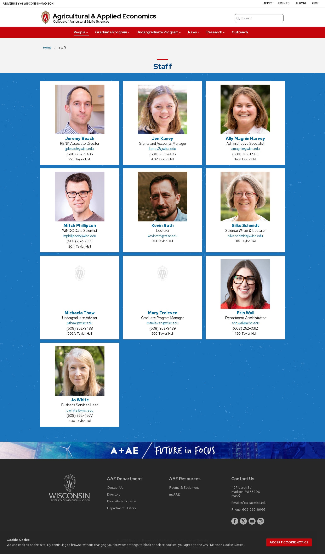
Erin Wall (245, 313)
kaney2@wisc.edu (162, 148)
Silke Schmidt (245, 225)
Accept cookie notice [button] (289, 542)
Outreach (240, 32)
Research (216, 32)
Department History (121, 508)
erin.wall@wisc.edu (245, 323)
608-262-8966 (253, 510)
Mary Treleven (162, 313)
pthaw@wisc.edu (79, 323)
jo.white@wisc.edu (79, 410)
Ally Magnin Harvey (245, 138)
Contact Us (115, 488)
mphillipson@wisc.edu (79, 236)
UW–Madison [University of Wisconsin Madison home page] (28, 3)
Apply (267, 3)
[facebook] (234, 521)
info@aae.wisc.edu (253, 503)
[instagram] (260, 521)
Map (236, 496)
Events (283, 3)
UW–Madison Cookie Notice (223, 545)
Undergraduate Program (159, 32)
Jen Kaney (162, 138)
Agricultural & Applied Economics (104, 16)
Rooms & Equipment (184, 488)
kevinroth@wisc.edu (162, 236)
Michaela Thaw (79, 313)
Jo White (79, 400)
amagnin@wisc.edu (245, 148)
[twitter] (243, 521)
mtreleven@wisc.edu (162, 323)
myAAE (174, 494)
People (81, 32)
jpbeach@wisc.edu (79, 148)
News (194, 32)
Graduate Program (112, 32)
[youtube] (252, 521)
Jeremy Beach (79, 138)
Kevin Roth (162, 225)
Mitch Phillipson (79, 225)
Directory (113, 494)
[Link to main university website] (69, 502)
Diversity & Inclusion (121, 501)
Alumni (301, 3)
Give (315, 3)
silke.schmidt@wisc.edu (245, 236)
